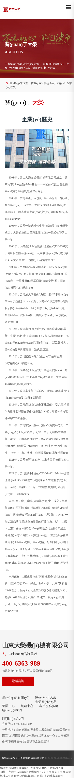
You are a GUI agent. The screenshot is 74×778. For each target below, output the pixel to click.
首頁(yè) (36, 83)
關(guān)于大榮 (45, 697)
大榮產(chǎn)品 (45, 702)
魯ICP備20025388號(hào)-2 (58, 758)
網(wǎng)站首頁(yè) (15, 697)
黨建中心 (27, 706)
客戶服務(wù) (48, 706)
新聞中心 (8, 706)
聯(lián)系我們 (12, 710)
